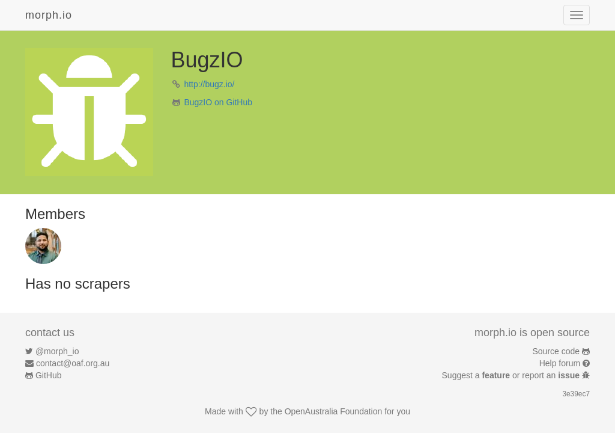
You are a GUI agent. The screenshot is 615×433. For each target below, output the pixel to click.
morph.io (48, 15)
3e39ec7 (576, 394)
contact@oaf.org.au (72, 363)
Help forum (559, 363)
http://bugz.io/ (209, 84)
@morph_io (57, 351)
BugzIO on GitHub (218, 102)
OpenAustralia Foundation (334, 411)
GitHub (48, 375)
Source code (556, 351)
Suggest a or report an (512, 375)
